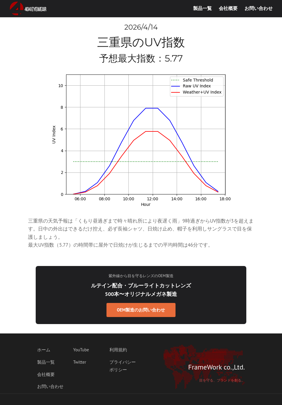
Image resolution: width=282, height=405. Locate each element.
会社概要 (228, 8)
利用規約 (118, 350)
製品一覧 (202, 8)
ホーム (43, 350)
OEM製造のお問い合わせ (141, 310)
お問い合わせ (259, 8)
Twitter (79, 362)
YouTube (81, 350)
